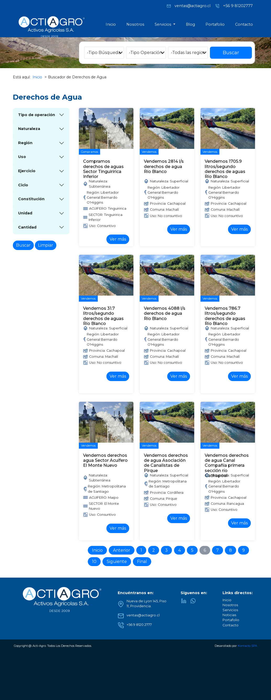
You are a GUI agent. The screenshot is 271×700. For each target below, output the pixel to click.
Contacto (244, 24)
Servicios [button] (163, 24)
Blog (190, 24)
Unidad (25, 213)
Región (25, 142)
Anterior (121, 550)
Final (142, 561)
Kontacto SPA (247, 646)
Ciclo (23, 185)
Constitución (31, 199)
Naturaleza (29, 128)
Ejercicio (26, 171)
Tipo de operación (36, 114)
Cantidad (27, 227)
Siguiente (117, 561)
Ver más (118, 239)
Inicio (111, 24)
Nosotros (135, 24)
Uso (22, 156)
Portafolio (215, 24)
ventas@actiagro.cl (192, 5)
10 (94, 561)
